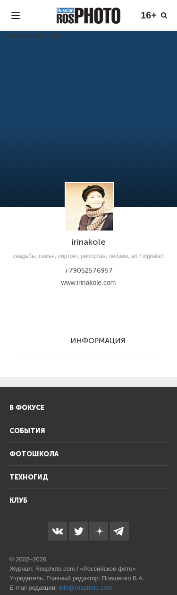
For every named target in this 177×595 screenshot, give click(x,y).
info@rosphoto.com (85, 587)
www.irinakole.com (88, 282)
